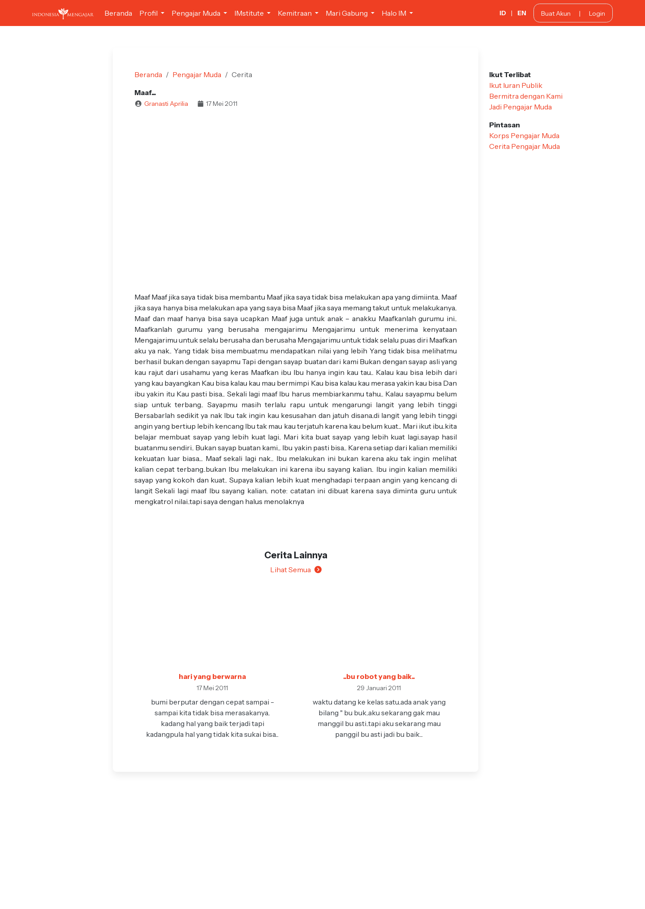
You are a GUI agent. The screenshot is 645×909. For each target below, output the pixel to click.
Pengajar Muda (196, 74)
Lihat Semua (296, 569)
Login (597, 13)
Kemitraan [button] (295, 13)
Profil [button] (149, 13)
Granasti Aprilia (166, 104)
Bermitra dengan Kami (526, 95)
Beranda (118, 13)
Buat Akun (556, 13)
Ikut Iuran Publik (515, 85)
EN (521, 13)
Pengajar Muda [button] (197, 13)
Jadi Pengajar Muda (520, 106)
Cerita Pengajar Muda (524, 146)
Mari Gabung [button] (347, 13)
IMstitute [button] (249, 13)
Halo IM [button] (395, 13)
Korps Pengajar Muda (524, 135)
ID (502, 13)
